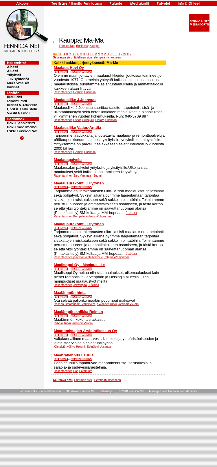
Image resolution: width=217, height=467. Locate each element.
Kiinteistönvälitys (64, 346)
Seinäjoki (88, 120)
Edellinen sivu (83, 57)
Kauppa (94, 45)
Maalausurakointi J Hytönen (79, 183)
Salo (76, 175)
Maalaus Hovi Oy (69, 67)
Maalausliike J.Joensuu (75, 100)
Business (82, 45)
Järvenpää (80, 285)
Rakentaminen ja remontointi (72, 257)
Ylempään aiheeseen (107, 57)
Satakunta (85, 371)
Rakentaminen (63, 92)
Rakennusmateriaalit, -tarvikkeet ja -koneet (81, 304)
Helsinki (78, 92)
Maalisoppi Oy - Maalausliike (79, 265)
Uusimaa (89, 92)
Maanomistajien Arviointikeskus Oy (85, 331)
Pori (75, 371)
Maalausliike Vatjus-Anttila (77, 127)
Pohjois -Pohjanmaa (99, 216)
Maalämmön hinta (70, 292)
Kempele (78, 216)
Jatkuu (131, 212)
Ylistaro (99, 120)
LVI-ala (58, 323)
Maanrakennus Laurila (73, 355)
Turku (113, 304)
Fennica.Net (67, 45)
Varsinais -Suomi (91, 175)
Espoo (77, 120)
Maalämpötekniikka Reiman (78, 311)
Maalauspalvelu (68, 160)
